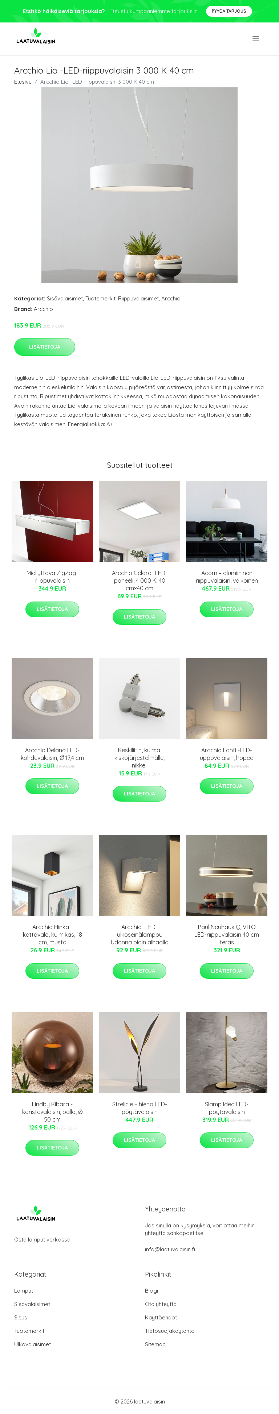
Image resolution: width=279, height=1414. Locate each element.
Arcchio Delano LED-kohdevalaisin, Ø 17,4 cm (52, 753)
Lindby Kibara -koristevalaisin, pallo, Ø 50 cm (52, 1112)
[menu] (256, 38)
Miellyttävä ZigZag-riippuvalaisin (52, 576)
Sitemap (155, 1344)
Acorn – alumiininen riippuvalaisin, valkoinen (227, 576)
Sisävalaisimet (65, 298)
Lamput (23, 1290)
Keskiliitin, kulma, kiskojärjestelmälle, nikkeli (139, 757)
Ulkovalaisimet (32, 1344)
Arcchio (171, 298)
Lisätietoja (44, 347)
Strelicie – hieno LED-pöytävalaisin (139, 1108)
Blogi (151, 1290)
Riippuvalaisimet (138, 298)
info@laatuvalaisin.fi (170, 1249)
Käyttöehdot (161, 1317)
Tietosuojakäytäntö (170, 1330)
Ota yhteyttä (161, 1304)
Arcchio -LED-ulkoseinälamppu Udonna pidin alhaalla (140, 934)
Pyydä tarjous (229, 11)
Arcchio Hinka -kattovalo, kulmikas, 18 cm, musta (52, 934)
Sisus (20, 1317)
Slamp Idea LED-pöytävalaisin (226, 1108)
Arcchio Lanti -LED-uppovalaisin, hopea (227, 753)
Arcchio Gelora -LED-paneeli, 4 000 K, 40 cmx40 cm (139, 580)
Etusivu (23, 81)
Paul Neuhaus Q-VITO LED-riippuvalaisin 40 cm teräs (226, 934)
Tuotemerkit (100, 298)
